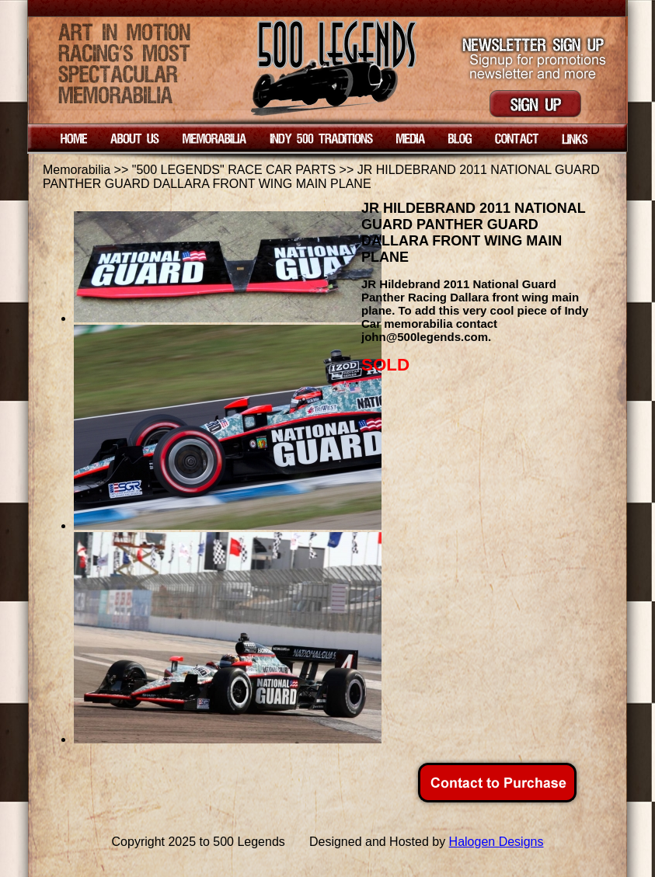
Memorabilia (76, 169)
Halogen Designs (496, 841)
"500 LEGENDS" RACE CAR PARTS (234, 169)
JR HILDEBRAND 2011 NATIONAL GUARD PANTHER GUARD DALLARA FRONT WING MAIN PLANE (321, 176)
